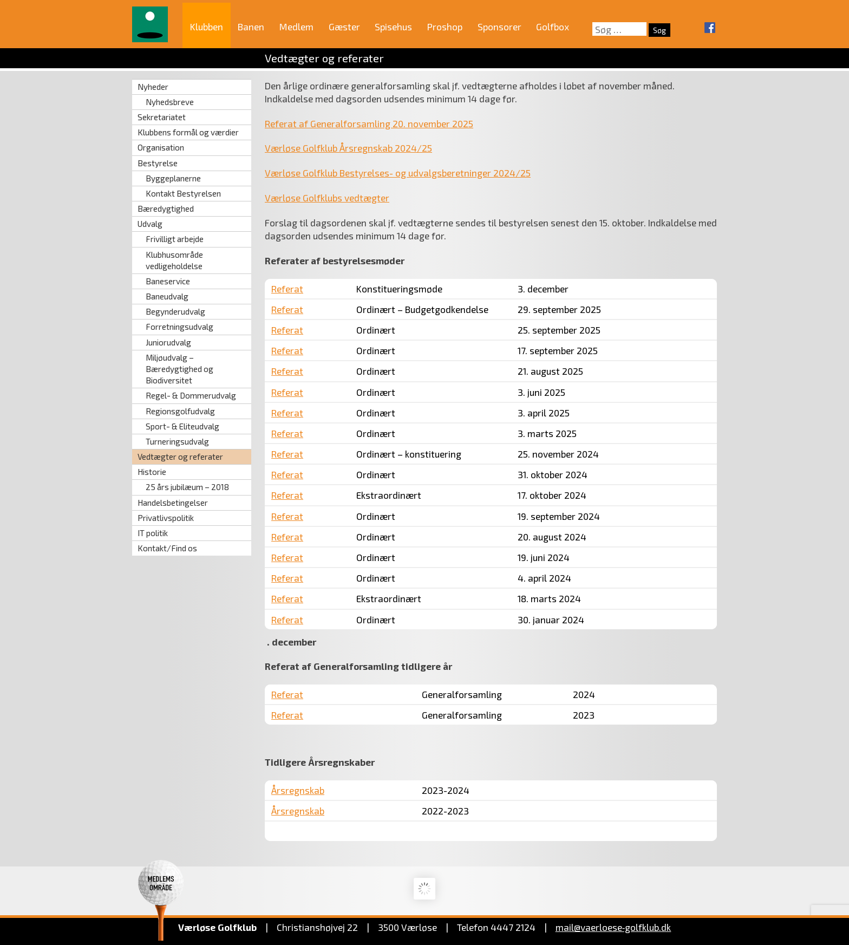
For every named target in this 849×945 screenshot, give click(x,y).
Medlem (296, 26)
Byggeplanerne (173, 178)
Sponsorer (499, 26)
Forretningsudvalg (179, 326)
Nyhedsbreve (170, 102)
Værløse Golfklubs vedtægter (327, 197)
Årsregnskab (297, 790)
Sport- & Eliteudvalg (182, 426)
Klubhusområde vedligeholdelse (174, 260)
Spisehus (393, 26)
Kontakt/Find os (167, 548)
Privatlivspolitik (166, 518)
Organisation (161, 147)
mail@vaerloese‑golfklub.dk (613, 927)
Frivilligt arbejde (175, 239)
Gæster (344, 26)
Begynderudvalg (175, 311)
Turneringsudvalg (177, 441)
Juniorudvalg (168, 342)
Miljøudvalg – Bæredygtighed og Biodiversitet (179, 369)
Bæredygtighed (166, 208)
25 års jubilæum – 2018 (187, 487)
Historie (152, 472)
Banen (251, 26)
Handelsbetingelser (173, 502)
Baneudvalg (167, 296)
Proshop (444, 26)
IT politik (153, 533)
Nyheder (153, 87)
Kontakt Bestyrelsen (183, 193)
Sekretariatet (162, 117)
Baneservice (168, 281)
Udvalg (150, 224)
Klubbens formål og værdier (188, 132)
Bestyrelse (158, 163)
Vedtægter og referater (180, 456)
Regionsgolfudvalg (180, 411)
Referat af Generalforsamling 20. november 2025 (369, 123)
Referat (287, 288)
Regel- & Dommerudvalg (191, 395)
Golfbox (552, 26)
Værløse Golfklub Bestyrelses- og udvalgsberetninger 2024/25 (398, 172)
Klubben (206, 26)
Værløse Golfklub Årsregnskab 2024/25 (348, 147)
